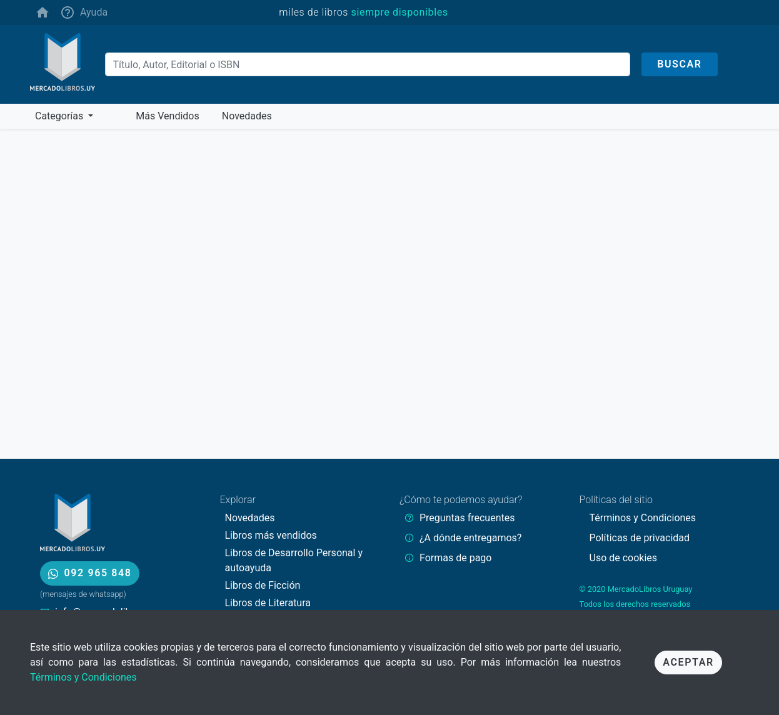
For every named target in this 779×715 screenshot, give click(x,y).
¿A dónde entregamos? (470, 538)
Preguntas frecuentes (467, 518)
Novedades (250, 518)
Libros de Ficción (263, 585)
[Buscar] (368, 64)
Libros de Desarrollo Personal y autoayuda (294, 560)
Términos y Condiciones (83, 677)
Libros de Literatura (268, 603)
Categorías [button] (60, 116)
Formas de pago (455, 558)
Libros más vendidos (271, 535)
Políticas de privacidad (640, 538)
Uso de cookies (624, 558)
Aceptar (688, 662)
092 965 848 (89, 573)
